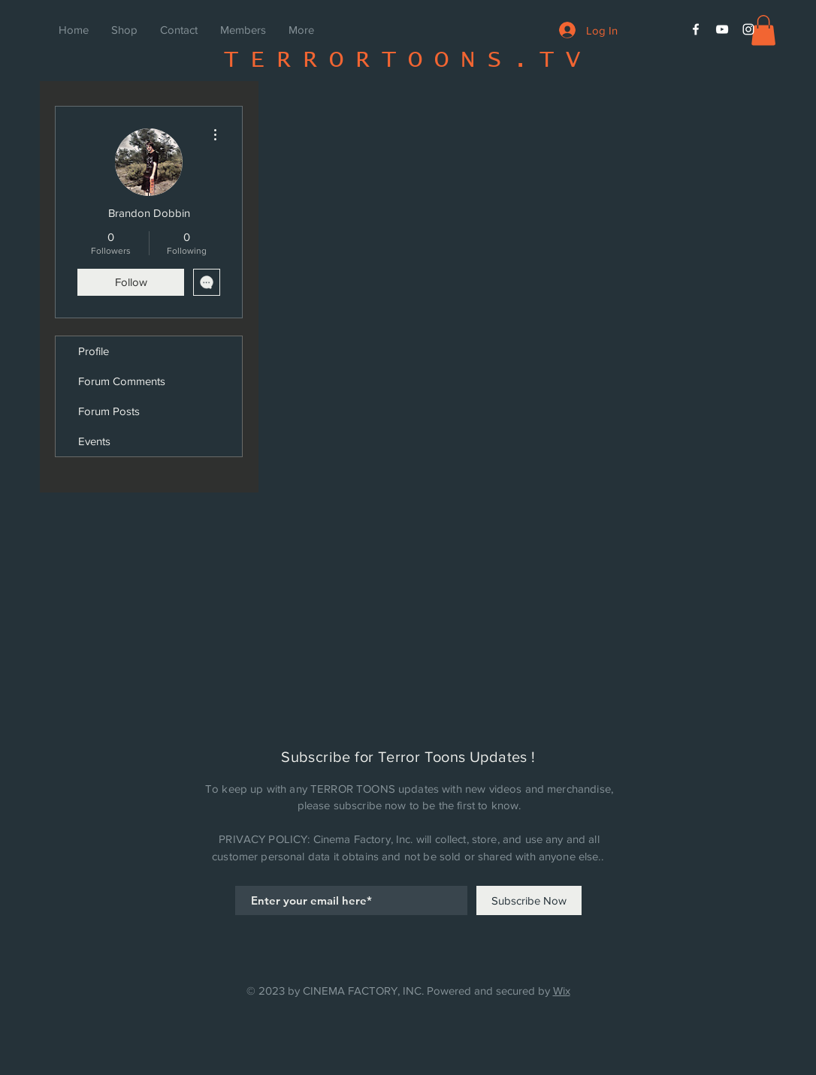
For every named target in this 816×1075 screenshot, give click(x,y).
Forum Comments (121, 381)
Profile (93, 351)
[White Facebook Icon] (695, 29)
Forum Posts (109, 411)
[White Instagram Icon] (748, 29)
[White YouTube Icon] (722, 29)
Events (94, 441)
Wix (561, 990)
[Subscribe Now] (529, 900)
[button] (763, 30)
